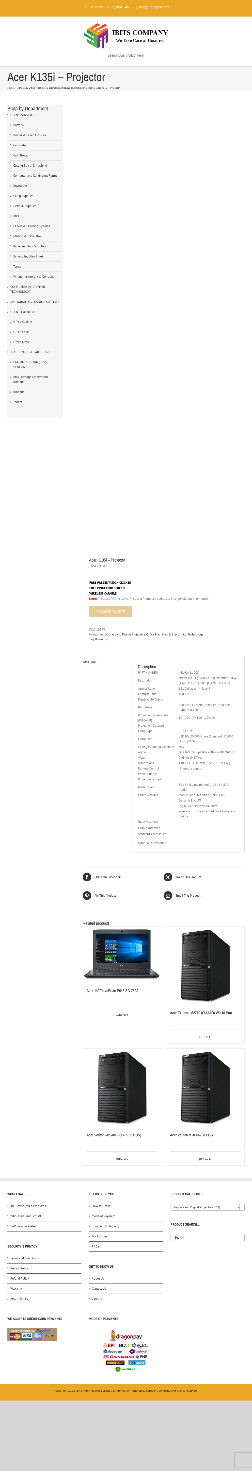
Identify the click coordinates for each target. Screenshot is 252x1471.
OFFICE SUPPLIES (22, 115)
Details (123, 1015)
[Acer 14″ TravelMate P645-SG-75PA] (122, 955)
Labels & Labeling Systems (31, 226)
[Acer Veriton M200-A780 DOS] (205, 1088)
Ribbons (18, 392)
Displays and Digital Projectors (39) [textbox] (206, 1207)
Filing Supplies (23, 196)
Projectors (102, 639)
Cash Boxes (21, 155)
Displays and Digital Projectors (125, 634)
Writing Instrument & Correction (34, 276)
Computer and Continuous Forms (35, 175)
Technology (195, 634)
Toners (17, 402)
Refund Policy (19, 1278)
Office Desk (21, 342)
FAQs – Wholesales (23, 1226)
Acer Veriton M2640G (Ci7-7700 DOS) (114, 1135)
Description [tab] (90, 662)
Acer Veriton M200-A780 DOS (191, 1135)
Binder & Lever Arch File (30, 135)
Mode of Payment (103, 1216)
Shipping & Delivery (105, 1226)
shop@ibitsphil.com (154, 7)
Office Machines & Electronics (166, 634)
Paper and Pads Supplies (29, 246)
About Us (98, 1278)
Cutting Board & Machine (30, 165)
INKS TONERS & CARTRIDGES (30, 352)
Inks (16, 216)
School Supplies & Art (28, 256)
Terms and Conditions (24, 1258)
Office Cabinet (22, 322)
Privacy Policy (19, 1268)
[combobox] (208, 1207)
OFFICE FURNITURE (23, 312)
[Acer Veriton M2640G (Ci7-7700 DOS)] (122, 1088)
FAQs (95, 1246)
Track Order (99, 1236)
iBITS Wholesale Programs (28, 1206)
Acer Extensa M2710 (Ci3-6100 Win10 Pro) (201, 1012)
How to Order (101, 1206)
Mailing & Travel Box (27, 236)
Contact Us (99, 1288)
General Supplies (24, 206)
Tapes (17, 266)
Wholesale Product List (25, 1216)
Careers (97, 1299)
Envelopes (20, 186)
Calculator (20, 145)
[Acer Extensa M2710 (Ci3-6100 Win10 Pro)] (205, 966)
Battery (18, 125)
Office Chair (21, 332)
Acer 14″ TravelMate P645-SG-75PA (113, 990)
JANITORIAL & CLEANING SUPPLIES (34, 302)
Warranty (16, 1288)
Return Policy (19, 1299)
